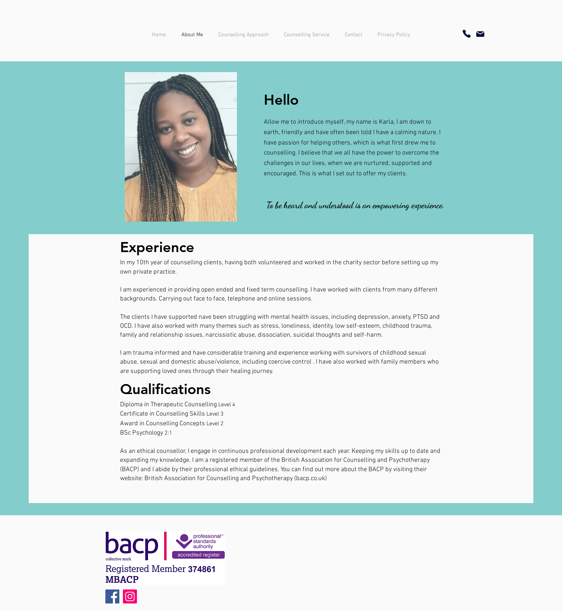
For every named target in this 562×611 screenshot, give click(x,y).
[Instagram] (130, 596)
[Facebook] (112, 596)
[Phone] (466, 33)
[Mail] (480, 34)
